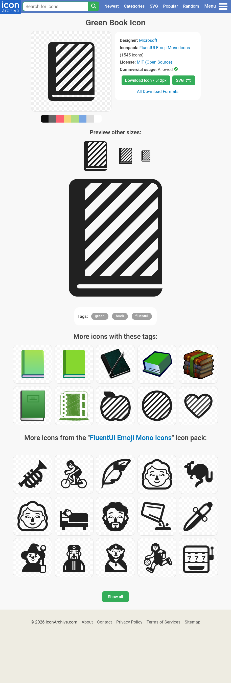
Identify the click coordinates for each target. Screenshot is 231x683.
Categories (134, 6)
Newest (111, 6)
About (87, 622)
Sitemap (192, 622)
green (100, 316)
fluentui (141, 316)
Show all (115, 596)
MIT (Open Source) (154, 62)
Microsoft (148, 40)
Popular (170, 6)
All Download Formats (158, 91)
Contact (104, 622)
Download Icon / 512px (146, 80)
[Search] (93, 6)
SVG (154, 6)
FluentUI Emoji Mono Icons (165, 47)
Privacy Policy (129, 622)
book (120, 316)
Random (191, 6)
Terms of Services (163, 622)
